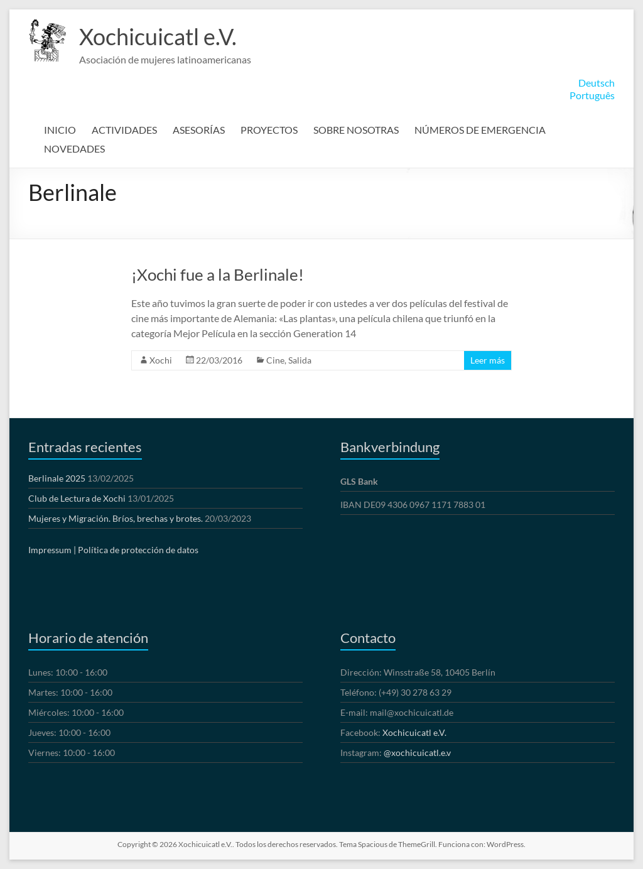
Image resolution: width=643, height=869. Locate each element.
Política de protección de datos (138, 549)
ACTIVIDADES (124, 130)
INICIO (60, 130)
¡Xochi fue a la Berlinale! (217, 274)
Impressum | (52, 549)
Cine (275, 360)
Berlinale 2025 (56, 478)
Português (592, 95)
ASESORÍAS (199, 130)
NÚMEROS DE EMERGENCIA (480, 130)
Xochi (160, 360)
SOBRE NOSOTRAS (356, 130)
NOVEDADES (74, 148)
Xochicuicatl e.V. (158, 36)
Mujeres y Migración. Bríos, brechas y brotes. (115, 518)
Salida (299, 360)
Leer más (487, 360)
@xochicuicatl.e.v (417, 752)
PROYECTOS (269, 130)
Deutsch (596, 83)
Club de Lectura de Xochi (77, 498)
